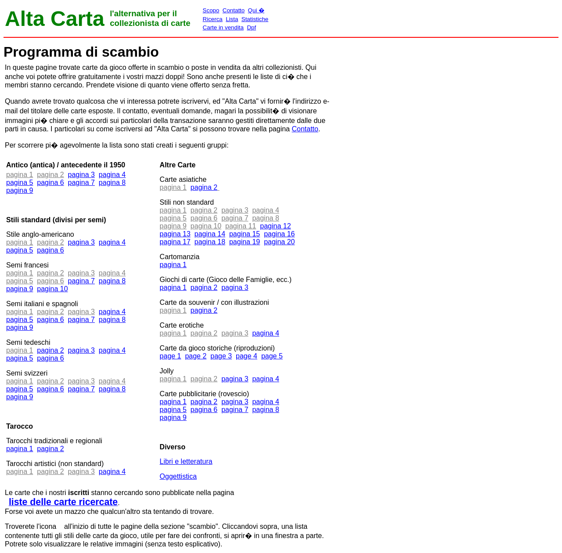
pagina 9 (19, 190)
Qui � (256, 10)
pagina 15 (244, 234)
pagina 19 (244, 242)
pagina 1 (19, 448)
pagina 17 (175, 242)
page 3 (221, 356)
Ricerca (213, 19)
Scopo (211, 10)
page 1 (170, 356)
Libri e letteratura (186, 461)
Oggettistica (178, 476)
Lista (232, 19)
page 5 (272, 356)
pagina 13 (175, 234)
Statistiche (255, 19)
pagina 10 (52, 289)
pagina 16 (279, 234)
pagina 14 (210, 234)
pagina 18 (210, 242)
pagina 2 (50, 350)
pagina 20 (279, 242)
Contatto (234, 10)
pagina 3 (81, 174)
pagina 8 (112, 182)
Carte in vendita (223, 27)
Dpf (251, 27)
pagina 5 (19, 182)
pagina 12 (275, 226)
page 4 (246, 356)
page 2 (195, 356)
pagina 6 (50, 182)
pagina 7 (81, 182)
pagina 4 (112, 174)
